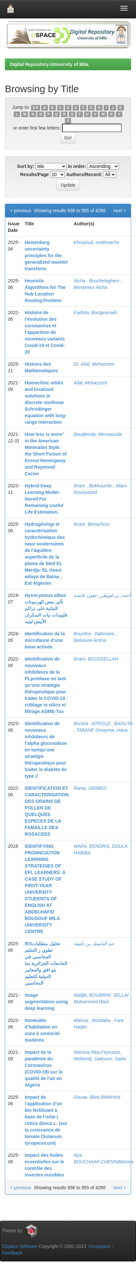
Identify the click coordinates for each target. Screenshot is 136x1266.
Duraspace (100, 1246)
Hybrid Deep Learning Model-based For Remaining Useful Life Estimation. (44, 499)
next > (119, 210)
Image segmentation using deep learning (46, 1001)
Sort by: (25, 166)
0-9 (35, 108)
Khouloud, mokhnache (96, 242)
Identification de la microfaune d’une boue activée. (45, 640)
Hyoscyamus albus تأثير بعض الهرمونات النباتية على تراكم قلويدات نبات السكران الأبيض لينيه (46, 608)
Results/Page (34, 174)
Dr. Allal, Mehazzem (94, 364)
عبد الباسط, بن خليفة (94, 943)
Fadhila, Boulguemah (95, 312)
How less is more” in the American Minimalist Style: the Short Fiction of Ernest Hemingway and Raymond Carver (46, 454)
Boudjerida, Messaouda (98, 434)
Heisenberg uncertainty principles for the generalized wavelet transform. (46, 255)
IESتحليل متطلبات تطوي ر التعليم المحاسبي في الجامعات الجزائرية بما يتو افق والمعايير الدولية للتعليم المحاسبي (46, 963)
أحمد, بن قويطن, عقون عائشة (102, 595)
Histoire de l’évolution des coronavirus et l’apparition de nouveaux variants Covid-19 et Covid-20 (45, 332)
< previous (20, 210)
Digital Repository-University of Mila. (49, 64)
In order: (77, 166)
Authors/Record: (84, 174)
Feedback (12, 1253)
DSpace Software (20, 1246)
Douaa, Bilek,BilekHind (97, 1097)
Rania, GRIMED (90, 788)
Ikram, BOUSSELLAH (96, 659)
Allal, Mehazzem (90, 382)
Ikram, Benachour (92, 524)
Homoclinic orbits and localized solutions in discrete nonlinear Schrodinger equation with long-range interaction (46, 402)
